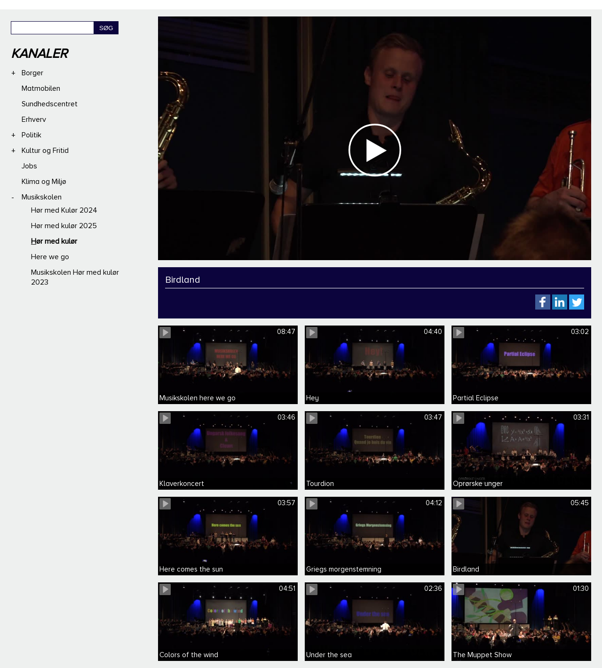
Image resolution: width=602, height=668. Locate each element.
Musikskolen (42, 197)
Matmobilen (41, 88)
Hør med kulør (54, 241)
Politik (31, 135)
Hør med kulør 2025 (64, 226)
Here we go (50, 257)
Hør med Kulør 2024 (64, 210)
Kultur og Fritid (45, 150)
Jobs (29, 166)
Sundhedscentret (50, 104)
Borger (32, 73)
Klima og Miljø (44, 181)
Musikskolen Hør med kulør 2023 (75, 277)
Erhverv (34, 119)
